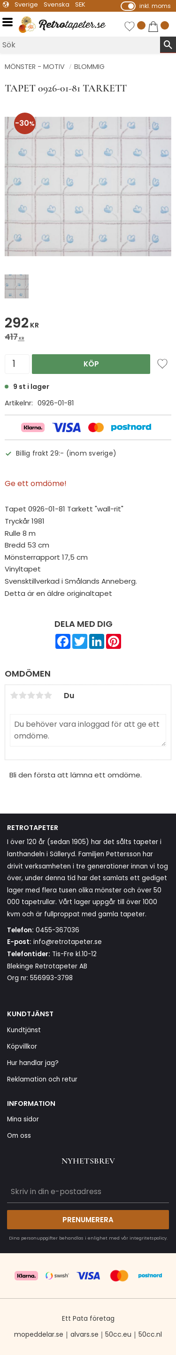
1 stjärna (14, 695)
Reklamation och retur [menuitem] (42, 1079)
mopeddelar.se (38, 1334)
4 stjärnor (39, 695)
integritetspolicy (148, 1238)
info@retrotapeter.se (67, 941)
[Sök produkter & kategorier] (80, 45)
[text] (88, 324)
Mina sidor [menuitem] (23, 1119)
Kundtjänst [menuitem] (24, 1030)
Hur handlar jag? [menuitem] (33, 1062)
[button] (10, 22)
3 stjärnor (31, 695)
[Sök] (168, 45)
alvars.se (84, 1334)
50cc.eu (118, 1334)
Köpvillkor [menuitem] (22, 1046)
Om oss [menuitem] (19, 1135)
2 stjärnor (22, 695)
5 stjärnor (48, 695)
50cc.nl (150, 1334)
